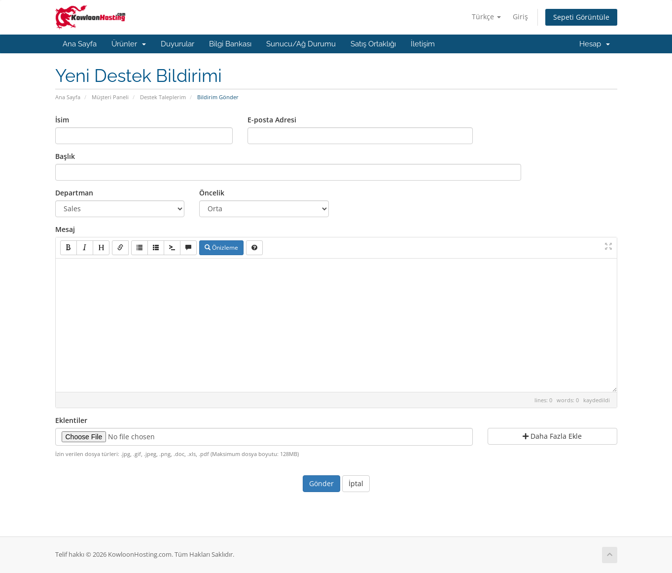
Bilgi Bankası (230, 43)
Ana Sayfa (80, 43)
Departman (74, 192)
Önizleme (221, 247)
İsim (62, 119)
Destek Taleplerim (163, 97)
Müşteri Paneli (110, 97)
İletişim (423, 43)
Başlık (65, 156)
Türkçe (486, 16)
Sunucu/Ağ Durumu (301, 43)
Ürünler (128, 43)
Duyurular (177, 43)
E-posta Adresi (272, 119)
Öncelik (211, 192)
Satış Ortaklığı (373, 43)
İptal (356, 483)
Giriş (520, 16)
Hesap (594, 43)
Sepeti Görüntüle (581, 17)
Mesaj (65, 229)
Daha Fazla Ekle (552, 436)
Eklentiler (71, 420)
